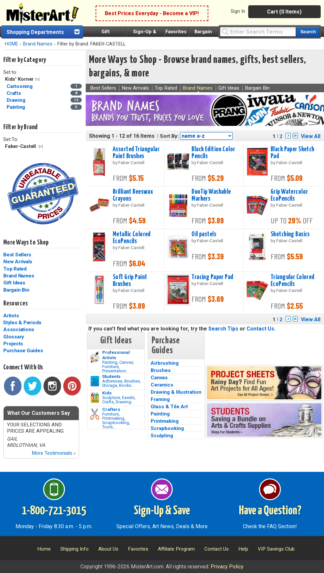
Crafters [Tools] (111, 409)
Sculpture (111, 397)
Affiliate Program (176, 549)
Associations (18, 329)
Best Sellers (17, 255)
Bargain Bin (16, 290)
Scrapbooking (115, 422)
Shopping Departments (35, 32)
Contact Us (260, 329)
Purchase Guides (23, 351)
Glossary (13, 337)
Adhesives (112, 381)
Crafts (108, 401)
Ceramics (162, 385)
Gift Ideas (14, 283)
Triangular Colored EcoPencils (292, 280)
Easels (128, 397)
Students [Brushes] (111, 376)
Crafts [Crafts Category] (14, 93)
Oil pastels (203, 234)
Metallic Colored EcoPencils (132, 237)
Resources (15, 303)
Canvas (126, 362)
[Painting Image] (95, 357)
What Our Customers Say (38, 413)
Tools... (109, 426)
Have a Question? (270, 511)
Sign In (238, 11)
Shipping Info (74, 549)
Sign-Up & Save (162, 511)
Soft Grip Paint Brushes (130, 280)
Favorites (176, 32)
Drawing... (125, 401)
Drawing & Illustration (176, 392)
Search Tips (223, 329)
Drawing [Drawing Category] (16, 100)
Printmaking (113, 418)
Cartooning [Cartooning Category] (20, 86)
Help (243, 549)
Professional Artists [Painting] (116, 355)
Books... (126, 385)
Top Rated (15, 269)
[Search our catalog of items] (308, 32)
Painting (109, 362)
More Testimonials (53, 453)
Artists (11, 316)
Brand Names (37, 44)
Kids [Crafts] (107, 392)
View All (310, 136)
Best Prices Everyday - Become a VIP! (152, 13)
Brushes (132, 381)
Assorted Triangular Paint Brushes (136, 152)
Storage (109, 385)
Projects (13, 344)
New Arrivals (17, 262)
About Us (108, 549)
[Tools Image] (95, 414)
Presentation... (115, 370)
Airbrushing (165, 363)
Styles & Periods (22, 323)
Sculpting (162, 436)
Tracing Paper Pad (212, 277)
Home (44, 549)
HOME (11, 44)
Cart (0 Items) (284, 12)
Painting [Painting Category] (16, 107)
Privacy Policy (227, 566)
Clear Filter (37, 79)
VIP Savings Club (276, 549)
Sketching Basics (290, 234)
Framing (160, 399)
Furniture (110, 366)
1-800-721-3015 (54, 511)
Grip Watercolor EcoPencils (289, 195)
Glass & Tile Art (169, 407)
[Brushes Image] (95, 381)
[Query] (258, 31)
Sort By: (169, 136)
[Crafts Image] (95, 398)
